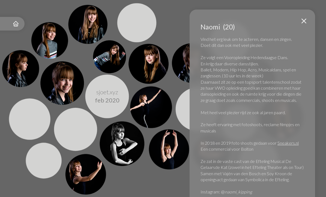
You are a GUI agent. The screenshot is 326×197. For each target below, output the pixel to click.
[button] (304, 21)
